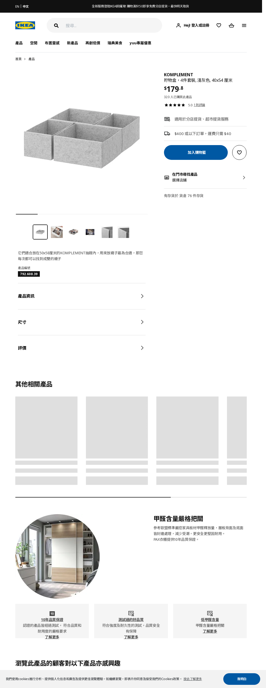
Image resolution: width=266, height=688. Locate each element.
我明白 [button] (241, 679)
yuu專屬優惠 (140, 42)
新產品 (72, 42)
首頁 (18, 59)
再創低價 (92, 42)
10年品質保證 (52, 619)
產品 (31, 59)
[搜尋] (114, 25)
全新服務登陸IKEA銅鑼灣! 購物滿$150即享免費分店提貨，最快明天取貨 (140, 6)
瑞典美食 (115, 42)
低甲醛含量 (210, 619)
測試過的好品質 (131, 619)
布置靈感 (52, 42)
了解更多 (52, 636)
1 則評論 (199, 105)
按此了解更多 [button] (192, 679)
